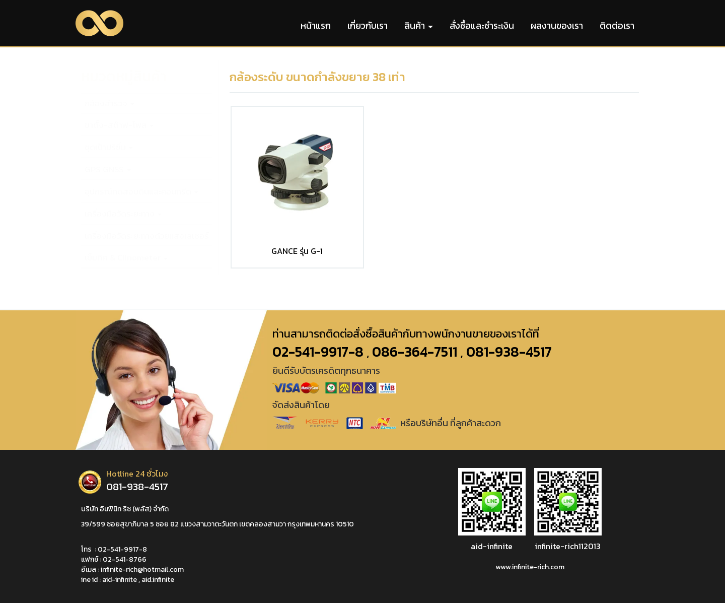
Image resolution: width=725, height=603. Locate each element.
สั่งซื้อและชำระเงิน (482, 25)
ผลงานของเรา (557, 25)
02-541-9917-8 (122, 549)
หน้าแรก (316, 25)
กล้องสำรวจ (109, 103)
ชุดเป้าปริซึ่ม (109, 147)
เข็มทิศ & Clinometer (126, 257)
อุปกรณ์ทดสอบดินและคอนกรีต (141, 191)
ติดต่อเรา (617, 25)
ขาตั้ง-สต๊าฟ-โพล (119, 125)
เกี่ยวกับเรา (367, 25)
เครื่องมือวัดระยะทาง (123, 214)
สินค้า (418, 25)
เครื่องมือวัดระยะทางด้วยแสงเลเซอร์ (147, 236)
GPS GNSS (108, 169)
